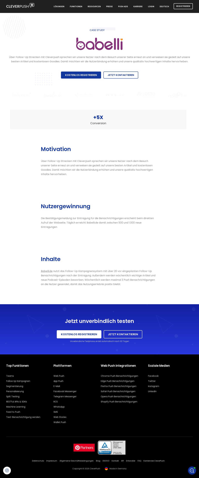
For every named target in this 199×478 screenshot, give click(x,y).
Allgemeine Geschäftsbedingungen (77, 460)
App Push (58, 381)
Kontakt (115, 460)
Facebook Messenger (64, 391)
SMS (55, 411)
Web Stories (59, 417)
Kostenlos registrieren (81, 75)
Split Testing (12, 396)
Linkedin (152, 391)
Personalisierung (15, 391)
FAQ (139, 460)
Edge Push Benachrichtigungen (117, 381)
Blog (98, 460)
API (122, 460)
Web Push (58, 375)
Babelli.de (47, 271)
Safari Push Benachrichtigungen (118, 391)
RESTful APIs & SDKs (16, 401)
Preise (109, 6)
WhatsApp (59, 406)
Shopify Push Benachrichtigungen (119, 401)
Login (151, 6)
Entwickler (130, 460)
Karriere (138, 6)
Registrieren (183, 6)
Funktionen (76, 6)
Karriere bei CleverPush (154, 460)
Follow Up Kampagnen (18, 381)
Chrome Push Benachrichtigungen (119, 375)
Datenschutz (38, 460)
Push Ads (123, 6)
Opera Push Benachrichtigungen (118, 396)
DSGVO (106, 460)
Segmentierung (14, 386)
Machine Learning (15, 406)
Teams (10, 375)
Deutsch (164, 6)
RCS (55, 401)
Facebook (153, 375)
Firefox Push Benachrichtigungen (118, 386)
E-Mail (56, 386)
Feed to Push (13, 411)
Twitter (152, 381)
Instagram (153, 386)
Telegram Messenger (64, 396)
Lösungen (59, 6)
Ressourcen (94, 6)
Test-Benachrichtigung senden (23, 417)
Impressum (51, 460)
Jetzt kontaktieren (121, 75)
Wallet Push (59, 422)
